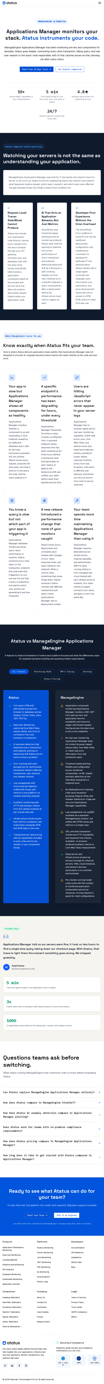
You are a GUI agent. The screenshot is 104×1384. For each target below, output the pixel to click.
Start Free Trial (37, 1215)
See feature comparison (70, 69)
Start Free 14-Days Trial (36, 69)
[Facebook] (19, 1365)
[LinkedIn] (12, 1365)
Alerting (87, 671)
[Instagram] (26, 1365)
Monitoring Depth (42, 671)
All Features (18, 671)
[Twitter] (5, 1365)
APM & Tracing (67, 671)
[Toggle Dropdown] (99, 3)
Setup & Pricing (52, 679)
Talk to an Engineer (66, 1215)
